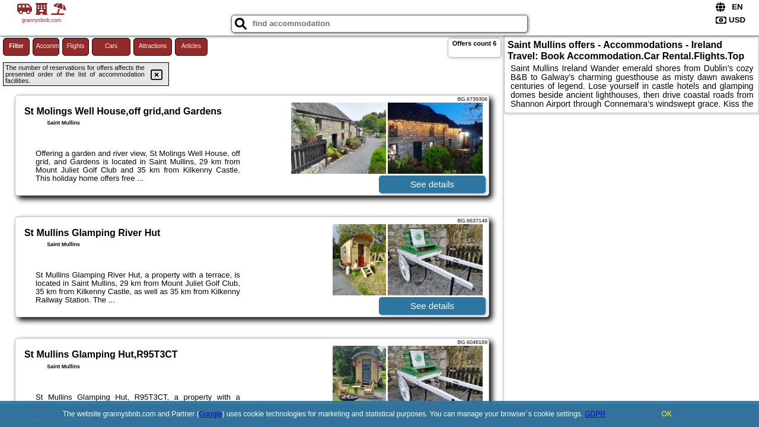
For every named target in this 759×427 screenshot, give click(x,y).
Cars (111, 46)
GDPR (595, 414)
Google (210, 414)
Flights (75, 46)
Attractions (153, 46)
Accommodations (47, 46)
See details (432, 184)
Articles (191, 46)
